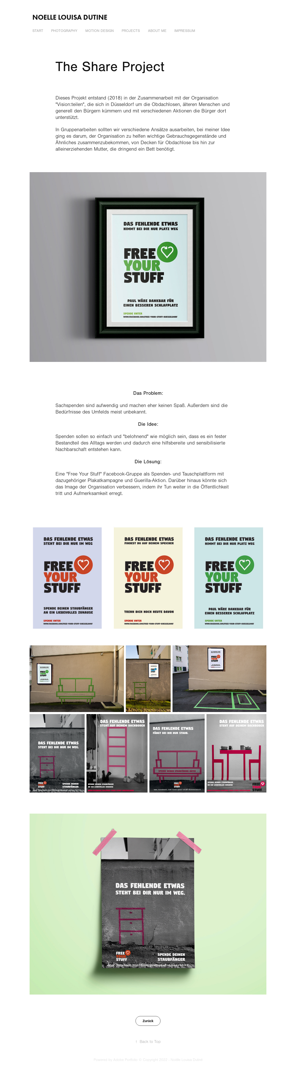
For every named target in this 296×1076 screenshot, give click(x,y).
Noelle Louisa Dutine (69, 17)
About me (157, 31)
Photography (64, 31)
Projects (131, 31)
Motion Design (99, 31)
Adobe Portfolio (125, 1060)
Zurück (148, 1021)
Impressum (184, 31)
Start (37, 31)
